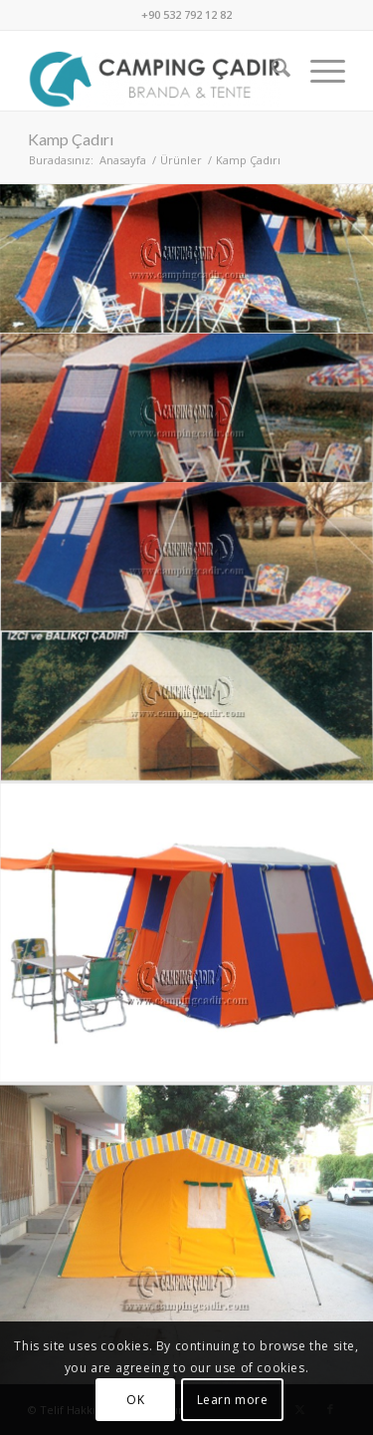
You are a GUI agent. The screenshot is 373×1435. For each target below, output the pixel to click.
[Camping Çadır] (154, 71)
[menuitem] (271, 71)
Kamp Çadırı (70, 138)
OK (135, 1399)
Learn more (233, 1399)
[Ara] (271, 71)
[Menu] (317, 71)
